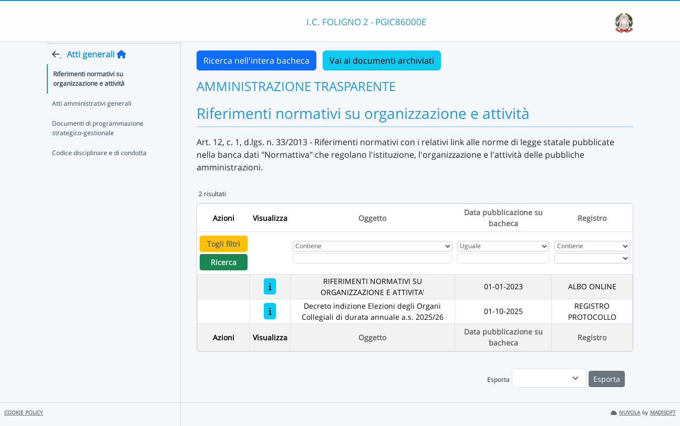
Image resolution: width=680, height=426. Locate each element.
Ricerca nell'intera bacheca (256, 60)
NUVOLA (625, 412)
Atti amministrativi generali (91, 123)
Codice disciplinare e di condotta (99, 172)
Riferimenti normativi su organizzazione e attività (89, 98)
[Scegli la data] (503, 258)
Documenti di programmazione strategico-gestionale (97, 148)
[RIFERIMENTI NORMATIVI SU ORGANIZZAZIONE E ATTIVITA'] (270, 286)
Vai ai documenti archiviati (381, 60)
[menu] (549, 378)
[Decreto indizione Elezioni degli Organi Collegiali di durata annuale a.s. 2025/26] (270, 311)
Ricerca (223, 262)
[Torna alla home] (121, 74)
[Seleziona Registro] (592, 258)
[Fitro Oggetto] (372, 258)
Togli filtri (223, 244)
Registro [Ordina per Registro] (592, 218)
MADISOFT (663, 412)
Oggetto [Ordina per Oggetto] (372, 218)
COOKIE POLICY (23, 412)
